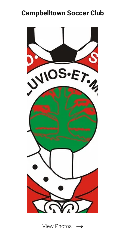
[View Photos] (62, 226)
